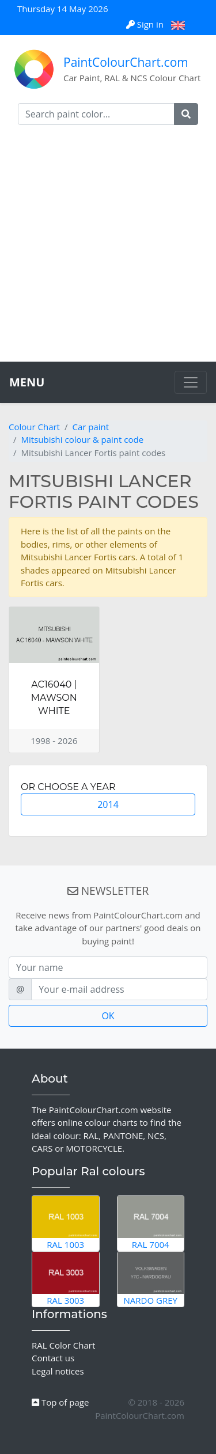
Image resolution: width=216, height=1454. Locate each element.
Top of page (60, 1402)
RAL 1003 (65, 1223)
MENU (26, 382)
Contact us (53, 1358)
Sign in (146, 24)
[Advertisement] (108, 248)
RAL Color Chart (63, 1345)
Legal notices (58, 1371)
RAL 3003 (65, 1279)
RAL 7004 (151, 1223)
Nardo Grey (151, 1279)
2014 (108, 804)
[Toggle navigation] (191, 382)
